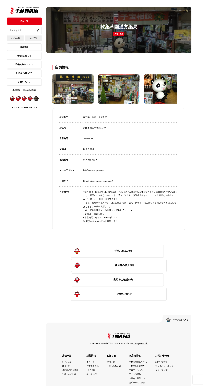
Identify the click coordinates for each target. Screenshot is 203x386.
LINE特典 (90, 345)
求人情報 (16, 90)
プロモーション (136, 345)
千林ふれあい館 (29, 90)
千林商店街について (24, 64)
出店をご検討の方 (24, 73)
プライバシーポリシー (165, 341)
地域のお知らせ (24, 56)
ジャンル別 (15, 38)
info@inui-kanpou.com (94, 170)
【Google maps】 (140, 318)
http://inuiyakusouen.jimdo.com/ (98, 181)
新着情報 (24, 47)
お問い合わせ (24, 82)
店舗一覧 (24, 21)
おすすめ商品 (92, 341)
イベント (90, 336)
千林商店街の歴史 (137, 341)
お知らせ (111, 336)
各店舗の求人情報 (70, 345)
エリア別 (33, 38)
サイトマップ (161, 345)
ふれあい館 (91, 349)
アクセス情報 (135, 349)
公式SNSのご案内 (137, 357)
